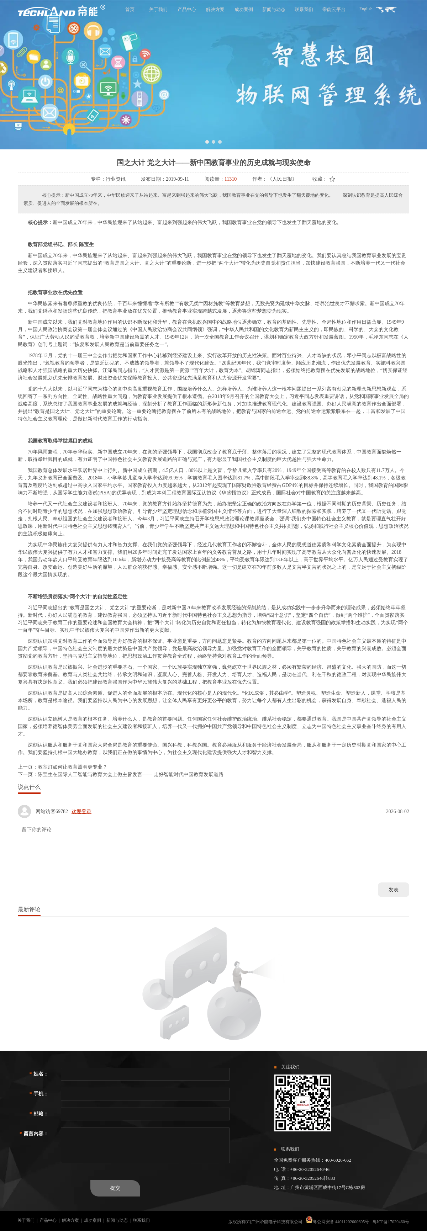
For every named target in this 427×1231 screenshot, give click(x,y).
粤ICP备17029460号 (391, 1221)
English (366, 8)
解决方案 (70, 1220)
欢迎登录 (81, 811)
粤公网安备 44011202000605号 (341, 1221)
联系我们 (141, 1220)
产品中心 (48, 1220)
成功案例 (92, 1220)
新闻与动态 (117, 1220)
